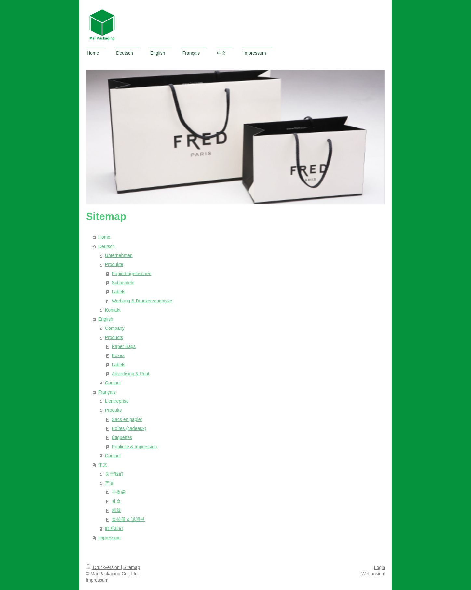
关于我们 (114, 473)
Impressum (109, 537)
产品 (109, 483)
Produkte (114, 264)
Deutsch (106, 246)
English (105, 319)
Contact (113, 382)
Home (104, 237)
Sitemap (131, 567)
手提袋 (119, 492)
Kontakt (112, 310)
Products (114, 337)
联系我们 (114, 528)
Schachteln (123, 282)
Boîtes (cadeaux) (129, 428)
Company (115, 328)
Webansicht (373, 573)
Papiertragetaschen (131, 273)
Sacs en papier (127, 419)
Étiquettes (122, 437)
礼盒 (116, 501)
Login (379, 567)
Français (107, 392)
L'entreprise (117, 401)
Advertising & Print (130, 373)
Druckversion (103, 567)
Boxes (118, 355)
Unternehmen (119, 255)
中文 (102, 464)
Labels (118, 291)
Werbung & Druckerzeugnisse (142, 300)
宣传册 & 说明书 (128, 519)
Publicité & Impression (134, 446)
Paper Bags (124, 346)
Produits (113, 410)
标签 (116, 510)
